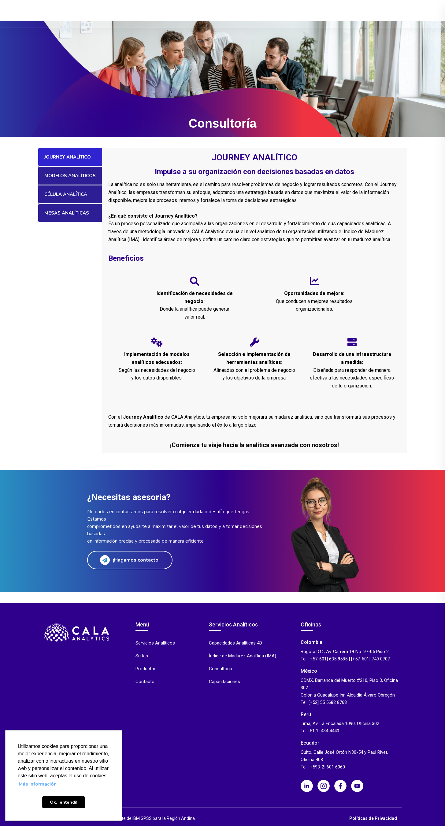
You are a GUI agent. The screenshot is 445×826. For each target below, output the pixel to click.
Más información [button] (38, 784)
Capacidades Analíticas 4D (235, 643)
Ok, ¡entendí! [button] (63, 802)
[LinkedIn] (307, 786)
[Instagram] (323, 786)
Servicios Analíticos (155, 643)
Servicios (177, 13)
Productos (142, 13)
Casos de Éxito (278, 13)
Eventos (310, 13)
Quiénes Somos (348, 13)
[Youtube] (357, 786)
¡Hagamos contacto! (130, 560)
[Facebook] (340, 786)
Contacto (382, 13)
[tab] (70, 157)
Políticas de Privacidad (373, 818)
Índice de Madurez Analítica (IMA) (242, 656)
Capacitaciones (224, 681)
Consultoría (220, 669)
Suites (206, 13)
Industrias (238, 13)
